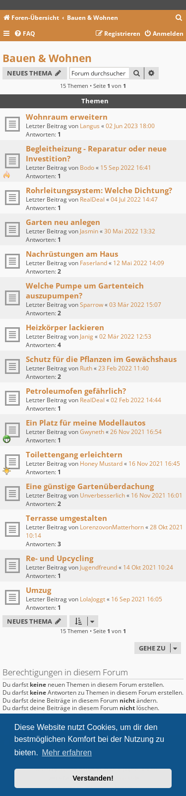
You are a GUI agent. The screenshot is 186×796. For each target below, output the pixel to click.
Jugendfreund (98, 567)
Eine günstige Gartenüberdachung (90, 486)
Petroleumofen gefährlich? (76, 391)
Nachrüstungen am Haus (72, 254)
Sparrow (91, 304)
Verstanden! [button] (92, 778)
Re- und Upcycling (59, 558)
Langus (90, 126)
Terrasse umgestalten (66, 518)
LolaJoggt (92, 599)
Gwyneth (92, 432)
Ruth (86, 368)
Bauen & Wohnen (47, 58)
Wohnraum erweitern (67, 117)
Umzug (38, 590)
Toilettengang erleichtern (74, 454)
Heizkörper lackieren (65, 327)
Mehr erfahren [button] (67, 752)
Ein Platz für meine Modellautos (85, 423)
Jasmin (89, 231)
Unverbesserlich (102, 495)
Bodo (87, 167)
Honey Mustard (101, 463)
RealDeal (92, 199)
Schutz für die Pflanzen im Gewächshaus (101, 359)
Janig (86, 336)
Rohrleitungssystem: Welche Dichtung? (99, 190)
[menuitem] (179, 18)
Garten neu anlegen (63, 222)
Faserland (93, 263)
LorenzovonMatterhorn (112, 527)
